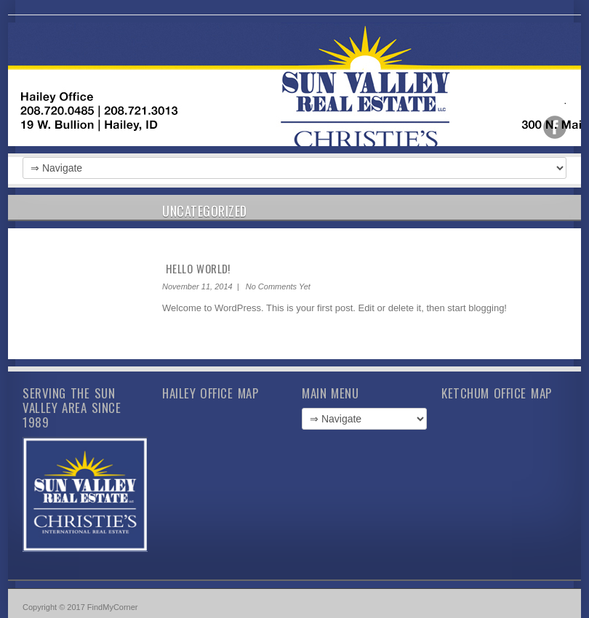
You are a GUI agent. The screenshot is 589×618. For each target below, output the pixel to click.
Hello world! (198, 268)
